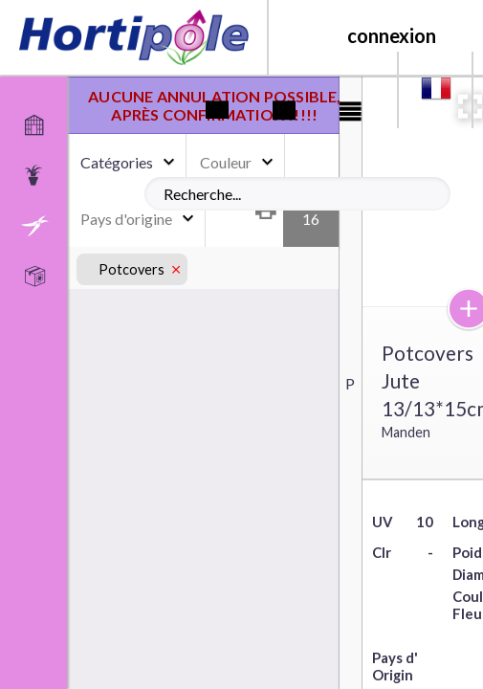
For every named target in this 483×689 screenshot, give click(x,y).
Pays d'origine (126, 219)
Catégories (116, 162)
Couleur (226, 162)
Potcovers (132, 269)
